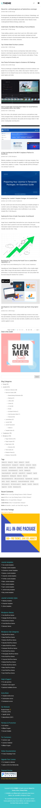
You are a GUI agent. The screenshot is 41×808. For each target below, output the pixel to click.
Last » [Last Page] (37, 330)
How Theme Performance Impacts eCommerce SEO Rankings (18, 62)
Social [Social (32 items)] (30, 484)
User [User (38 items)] (10, 487)
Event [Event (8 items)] (26, 467)
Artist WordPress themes (8, 656)
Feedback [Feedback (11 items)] (32, 467)
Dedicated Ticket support (8, 684)
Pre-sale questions (6, 682)
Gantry (9, 427)
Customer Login (6, 740)
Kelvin (3, 11)
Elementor (10, 447)
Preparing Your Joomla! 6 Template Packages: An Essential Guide (19, 198)
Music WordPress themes (8, 667)
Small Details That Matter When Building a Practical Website (18, 27)
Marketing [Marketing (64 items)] (13, 475)
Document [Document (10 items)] (4, 467)
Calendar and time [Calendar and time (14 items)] (6, 465)
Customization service (7, 698)
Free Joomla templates (8, 565)
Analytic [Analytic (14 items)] (4, 462)
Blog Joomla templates (8, 592)
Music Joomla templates (8, 581)
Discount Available (6, 731)
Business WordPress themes (9, 640)
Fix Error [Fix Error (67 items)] (4, 470)
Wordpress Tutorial (10, 455)
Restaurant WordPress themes (9, 648)
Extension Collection (10, 390)
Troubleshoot (19, 201)
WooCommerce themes (8, 620)
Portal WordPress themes (8, 623)
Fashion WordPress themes (9, 645)
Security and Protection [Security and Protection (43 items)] (23, 481)
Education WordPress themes (9, 643)
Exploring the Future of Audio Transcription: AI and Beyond (17, 216)
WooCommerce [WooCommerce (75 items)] (17, 487)
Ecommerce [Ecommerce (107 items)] (12, 467)
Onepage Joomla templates (9, 567)
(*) (10, 709)
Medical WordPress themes (9, 662)
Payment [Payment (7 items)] (36, 478)
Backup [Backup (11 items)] (10, 462)
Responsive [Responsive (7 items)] (14, 481)
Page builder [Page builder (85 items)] (28, 478)
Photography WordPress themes (10, 654)
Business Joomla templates (9, 573)
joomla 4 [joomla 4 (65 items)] (14, 473)
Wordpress (14, 156)
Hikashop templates (7, 601)
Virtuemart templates (7, 603)
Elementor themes (6, 626)
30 (31, 330)
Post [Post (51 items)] (8, 481)
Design (13, 11)
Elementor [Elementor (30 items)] (20, 467)
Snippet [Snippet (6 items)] (24, 484)
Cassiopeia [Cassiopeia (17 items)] (15, 465)
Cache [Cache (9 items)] (27, 462)
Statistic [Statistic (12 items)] (35, 484)
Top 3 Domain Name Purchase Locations (12, 44)
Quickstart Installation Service (9, 687)
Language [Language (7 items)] (29, 473)
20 (28, 330)
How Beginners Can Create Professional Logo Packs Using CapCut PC (19, 307)
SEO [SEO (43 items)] (32, 481)
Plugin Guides (8, 444)
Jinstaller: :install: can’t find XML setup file (17, 505)
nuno (2, 497)
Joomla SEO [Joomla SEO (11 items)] (22, 473)
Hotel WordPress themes (8, 651)
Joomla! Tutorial (9, 424)
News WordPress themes (8, 637)
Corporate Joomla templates (9, 576)
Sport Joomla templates (8, 587)
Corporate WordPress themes (9, 659)
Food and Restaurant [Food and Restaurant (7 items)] (13, 470)
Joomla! (14, 201)
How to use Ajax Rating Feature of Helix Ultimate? (19, 494)
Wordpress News (9, 452)
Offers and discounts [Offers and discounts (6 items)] (19, 478)
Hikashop (10, 398)
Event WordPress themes (8, 670)
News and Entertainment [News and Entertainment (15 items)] (7, 478)
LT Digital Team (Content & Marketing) (10, 264)
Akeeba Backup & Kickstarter (14, 395)
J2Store (10, 400)
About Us (31, 788)
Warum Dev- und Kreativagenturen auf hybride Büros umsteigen (19, 9)
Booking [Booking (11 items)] (21, 462)
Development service (7, 701)
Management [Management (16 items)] (5, 475)
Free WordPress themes (8, 615)
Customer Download (7, 743)
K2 (8, 408)
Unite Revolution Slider (13, 414)
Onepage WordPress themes (9, 618)
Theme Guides (9, 449)
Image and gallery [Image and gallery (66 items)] (6, 473)
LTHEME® (16, 788)
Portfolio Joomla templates (9, 578)
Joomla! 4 (8, 422)
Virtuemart (10, 416)
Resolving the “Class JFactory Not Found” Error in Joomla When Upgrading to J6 (19, 261)
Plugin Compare (9, 441)
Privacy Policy (23, 790)
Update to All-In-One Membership (10, 765)
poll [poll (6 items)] (3, 481)
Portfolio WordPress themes (9, 665)
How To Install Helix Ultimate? (14, 500)
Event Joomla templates (8, 584)
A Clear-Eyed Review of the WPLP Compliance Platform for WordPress (17, 153)
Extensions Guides (10, 392)
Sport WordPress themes (8, 673)
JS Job (9, 406)
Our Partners (5, 725)
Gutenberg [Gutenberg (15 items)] (27, 470)
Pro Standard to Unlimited (8, 762)
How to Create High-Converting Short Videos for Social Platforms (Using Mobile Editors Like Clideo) (19, 107)
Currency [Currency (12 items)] (28, 465)
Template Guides (9, 430)
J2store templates (6, 606)
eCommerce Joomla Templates (10, 570)
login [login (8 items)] (35, 473)
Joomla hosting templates (8, 589)
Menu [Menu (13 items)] (25, 475)
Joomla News (9, 419)
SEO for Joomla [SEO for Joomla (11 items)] (5, 484)
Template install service (8, 696)
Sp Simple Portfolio (12, 411)
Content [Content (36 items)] (22, 465)
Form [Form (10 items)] (21, 470)
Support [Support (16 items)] (4, 487)
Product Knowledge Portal (8, 754)
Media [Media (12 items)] (19, 475)
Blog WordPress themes (8, 634)
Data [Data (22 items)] (34, 465)
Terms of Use (15, 790)
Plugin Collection (9, 438)
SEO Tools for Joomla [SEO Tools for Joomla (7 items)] (15, 484)
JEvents (10, 403)
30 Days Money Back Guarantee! (9, 778)
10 (26, 330)
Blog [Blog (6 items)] (15, 462)
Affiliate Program (6, 728)
